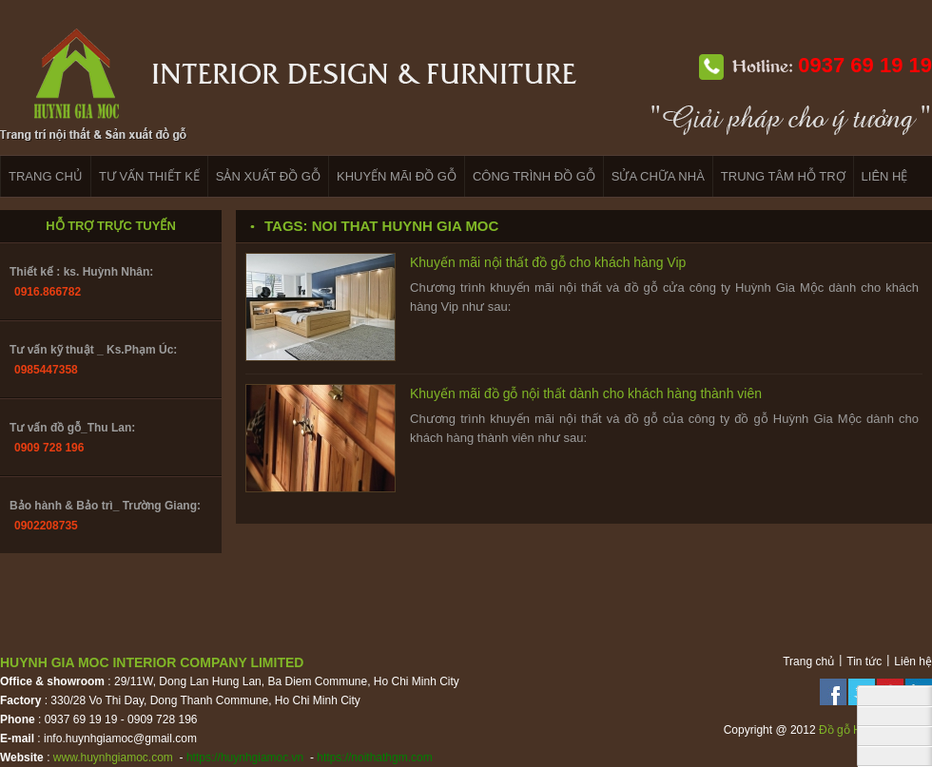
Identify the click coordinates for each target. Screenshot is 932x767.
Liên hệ (913, 661)
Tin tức (864, 661)
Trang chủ (808, 661)
